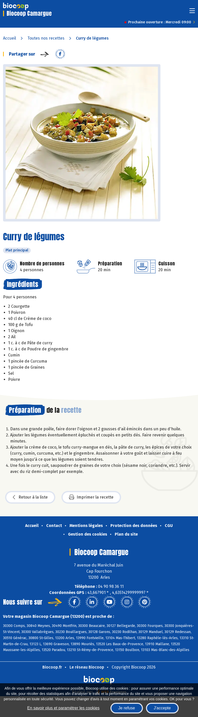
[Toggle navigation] (192, 12)
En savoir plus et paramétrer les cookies (63, 708)
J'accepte (162, 708)
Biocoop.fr (52, 667)
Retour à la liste (30, 497)
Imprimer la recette (91, 497)
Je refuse (126, 708)
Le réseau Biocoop (87, 667)
